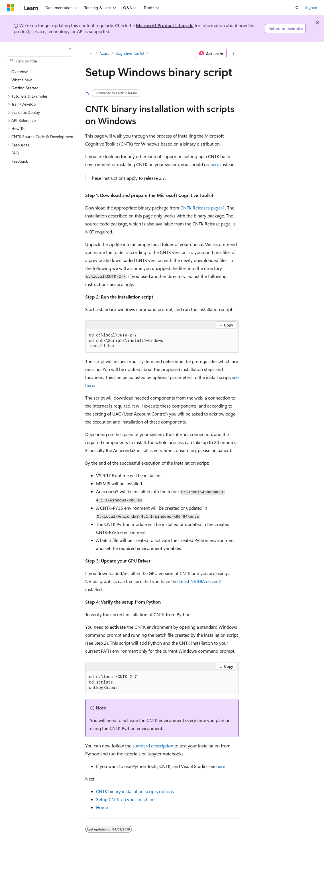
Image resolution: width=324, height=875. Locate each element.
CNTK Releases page (200, 208)
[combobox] (39, 61)
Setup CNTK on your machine (125, 799)
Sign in (311, 7)
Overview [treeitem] (19, 71)
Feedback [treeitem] (19, 161)
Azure (104, 53)
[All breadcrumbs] (90, 53)
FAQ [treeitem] (15, 153)
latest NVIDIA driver (198, 581)
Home (102, 807)
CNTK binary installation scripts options (135, 791)
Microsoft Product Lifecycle (164, 25)
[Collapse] (70, 49)
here (214, 164)
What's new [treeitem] (21, 79)
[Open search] (297, 8)
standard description (153, 746)
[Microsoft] (10, 7)
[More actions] (234, 53)
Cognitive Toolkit (129, 53)
